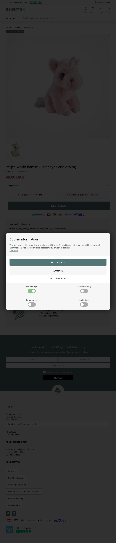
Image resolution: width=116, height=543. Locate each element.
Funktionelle (31, 303)
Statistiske (84, 303)
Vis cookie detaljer (58, 278)
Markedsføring (84, 289)
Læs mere (14, 250)
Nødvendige (31, 289)
